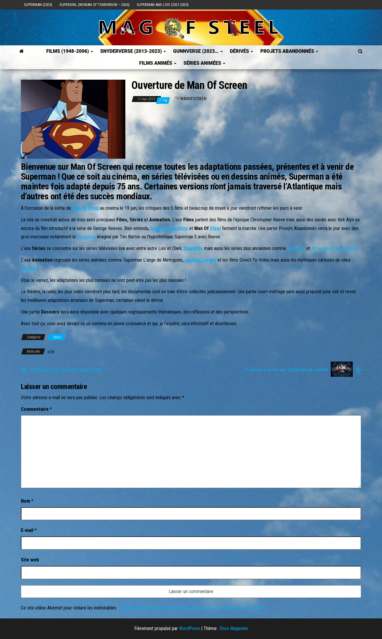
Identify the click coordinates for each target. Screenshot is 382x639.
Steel (215, 228)
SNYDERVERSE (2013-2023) (133, 51)
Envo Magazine (234, 628)
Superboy (296, 248)
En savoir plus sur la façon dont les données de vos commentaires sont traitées (192, 608)
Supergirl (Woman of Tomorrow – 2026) (94, 4)
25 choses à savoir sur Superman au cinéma (285, 369)
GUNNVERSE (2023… (198, 51)
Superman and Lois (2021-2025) (163, 4)
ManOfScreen (194, 98)
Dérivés (241, 51)
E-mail (29, 530)
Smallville (193, 248)
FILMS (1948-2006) (69, 51)
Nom (27, 501)
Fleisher (29, 268)
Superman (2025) (38, 4)
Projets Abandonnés (289, 51)
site (50, 351)
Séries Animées (204, 63)
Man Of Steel (85, 208)
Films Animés (157, 63)
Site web (30, 560)
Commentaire (36, 409)
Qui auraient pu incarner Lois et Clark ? (67, 369)
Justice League (200, 260)
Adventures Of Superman (335, 248)
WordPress (189, 628)
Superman (86, 237)
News (57, 337)
